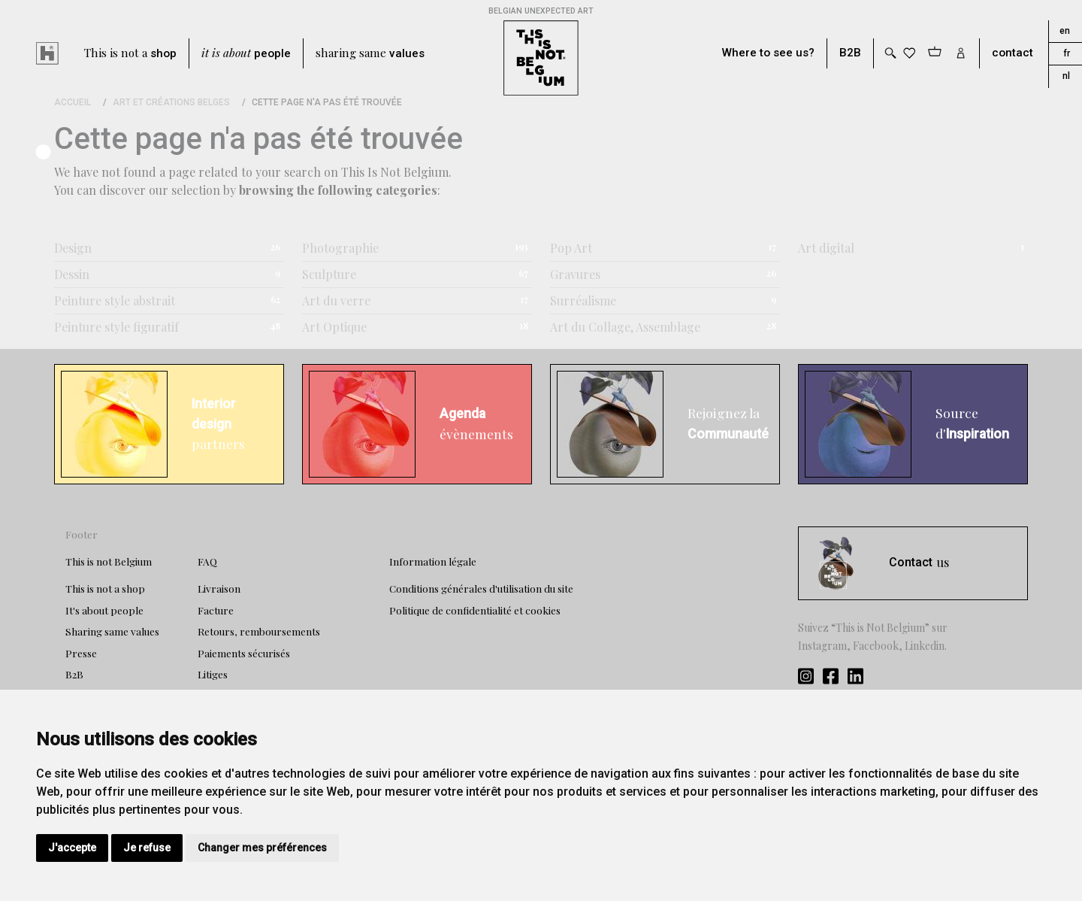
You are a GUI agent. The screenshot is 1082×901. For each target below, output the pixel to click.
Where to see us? (768, 53)
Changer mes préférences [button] (262, 848)
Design (73, 248)
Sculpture (329, 274)
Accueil (72, 102)
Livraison (219, 588)
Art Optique (334, 327)
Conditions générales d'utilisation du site (481, 588)
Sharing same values (112, 631)
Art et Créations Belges (171, 102)
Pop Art (571, 248)
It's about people (104, 610)
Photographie (340, 248)
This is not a (130, 53)
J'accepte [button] (72, 848)
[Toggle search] (889, 53)
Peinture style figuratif (116, 327)
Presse (81, 653)
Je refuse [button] (147, 848)
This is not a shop (105, 588)
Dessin (71, 274)
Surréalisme (583, 300)
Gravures (575, 274)
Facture (216, 610)
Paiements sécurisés (244, 653)
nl (1066, 76)
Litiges (213, 674)
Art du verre (336, 300)
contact (1012, 53)
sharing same (370, 53)
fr (1066, 53)
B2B (850, 53)
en (1064, 31)
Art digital (826, 248)
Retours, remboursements (259, 631)
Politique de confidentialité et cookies (475, 610)
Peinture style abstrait (114, 300)
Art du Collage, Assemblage (625, 327)
